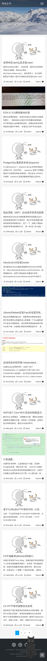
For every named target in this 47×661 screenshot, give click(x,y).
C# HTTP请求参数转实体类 (17, 606)
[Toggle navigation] (42, 3)
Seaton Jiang (32, 654)
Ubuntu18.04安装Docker (16, 262)
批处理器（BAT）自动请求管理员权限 (23, 212)
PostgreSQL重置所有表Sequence (21, 162)
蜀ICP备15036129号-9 (23, 656)
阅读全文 (40, 82)
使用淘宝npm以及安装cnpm (18, 62)
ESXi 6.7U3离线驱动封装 (16, 112)
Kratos (17, 654)
